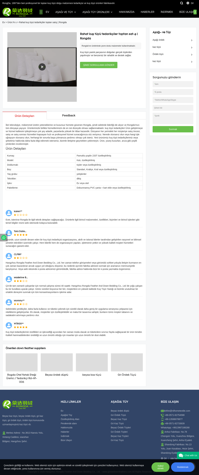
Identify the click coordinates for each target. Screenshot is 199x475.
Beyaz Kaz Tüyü (119, 419)
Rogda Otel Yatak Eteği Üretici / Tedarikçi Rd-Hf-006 (21, 378)
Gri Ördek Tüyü (127, 375)
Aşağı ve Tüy (64, 12)
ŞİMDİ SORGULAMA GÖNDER (98, 65)
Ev (47, 12)
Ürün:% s (12, 22)
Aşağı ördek (158, 40)
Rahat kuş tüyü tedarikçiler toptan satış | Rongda (43, 22)
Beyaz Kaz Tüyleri (120, 436)
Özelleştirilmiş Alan (70, 419)
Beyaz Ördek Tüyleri (121, 427)
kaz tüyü (157, 47)
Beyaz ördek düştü (56, 375)
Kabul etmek (160, 467)
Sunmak (173, 129)
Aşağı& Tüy (66, 415)
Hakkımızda (126, 12)
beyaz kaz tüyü (91, 375)
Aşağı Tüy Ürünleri (96, 12)
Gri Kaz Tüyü (117, 423)
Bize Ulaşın (187, 12)
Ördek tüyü (158, 54)
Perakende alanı (69, 423)
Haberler (147, 12)
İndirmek (167, 12)
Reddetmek (182, 467)
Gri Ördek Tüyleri (119, 432)
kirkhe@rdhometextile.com (177, 411)
